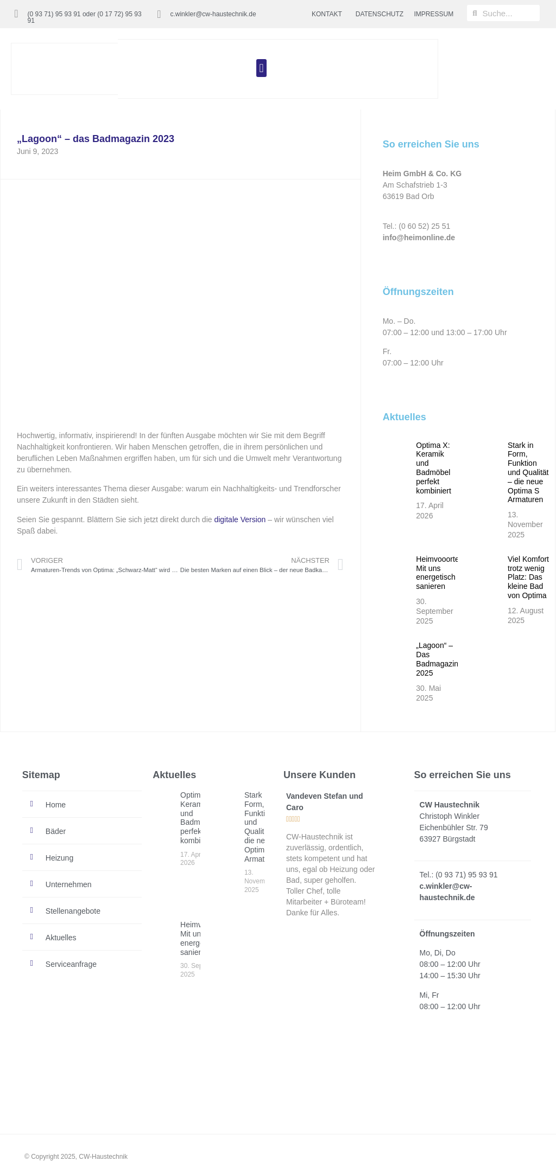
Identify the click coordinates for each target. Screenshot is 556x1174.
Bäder (56, 831)
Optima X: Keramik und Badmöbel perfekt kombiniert (433, 468)
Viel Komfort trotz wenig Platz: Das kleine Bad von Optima (528, 577)
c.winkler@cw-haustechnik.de (213, 14)
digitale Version (240, 519)
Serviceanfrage (71, 964)
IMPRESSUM (434, 14)
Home (56, 804)
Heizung (59, 858)
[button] (261, 68)
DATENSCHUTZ (379, 14)
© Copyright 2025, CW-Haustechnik (76, 1156)
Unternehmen (69, 884)
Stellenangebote (73, 911)
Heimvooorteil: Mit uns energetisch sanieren (440, 573)
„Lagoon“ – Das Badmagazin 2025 (437, 659)
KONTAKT (327, 14)
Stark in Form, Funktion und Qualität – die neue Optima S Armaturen (528, 472)
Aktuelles (61, 937)
